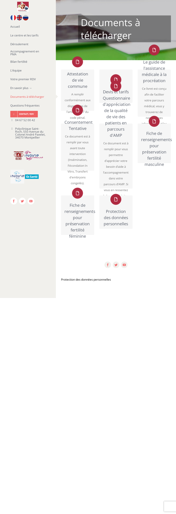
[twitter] (116, 265)
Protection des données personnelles (86, 279)
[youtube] (124, 265)
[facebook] (107, 265)
